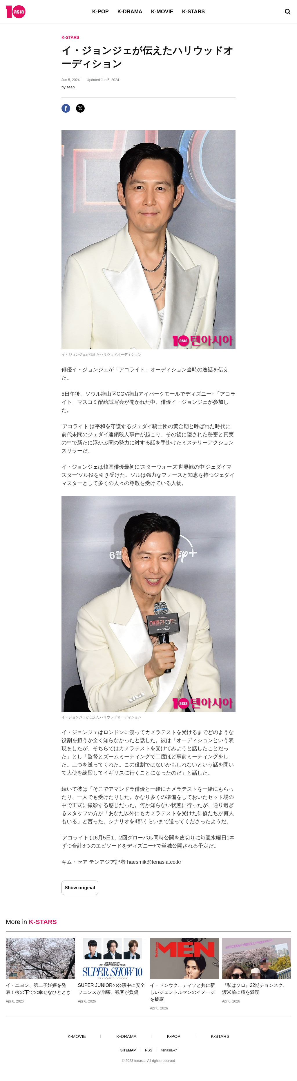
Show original (80, 887)
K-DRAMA (129, 11)
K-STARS (193, 11)
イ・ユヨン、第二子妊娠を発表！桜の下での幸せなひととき (38, 989)
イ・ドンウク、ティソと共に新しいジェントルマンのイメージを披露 (182, 992)
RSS (148, 1050)
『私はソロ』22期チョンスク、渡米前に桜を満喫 (255, 989)
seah (70, 87)
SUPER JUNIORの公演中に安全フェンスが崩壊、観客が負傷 (111, 989)
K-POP (100, 11)
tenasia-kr (169, 1050)
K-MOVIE (162, 11)
